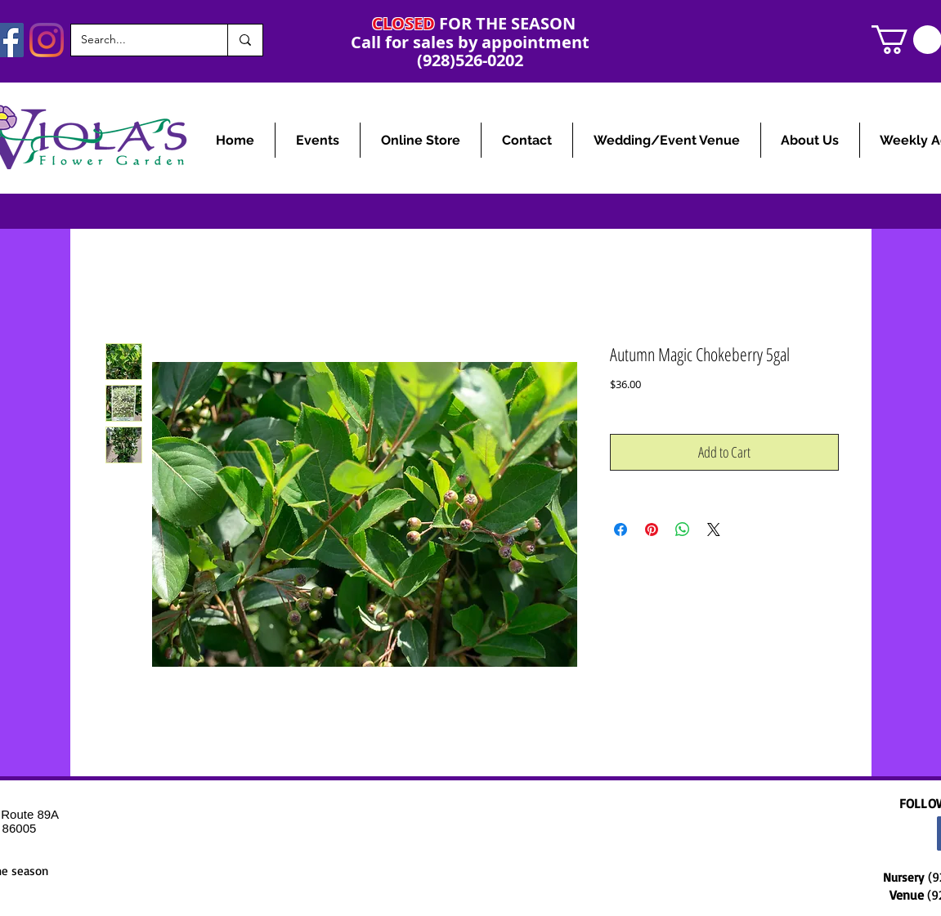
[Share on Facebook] (620, 529)
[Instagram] (46, 40)
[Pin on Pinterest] (651, 529)
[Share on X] (714, 529)
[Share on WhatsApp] (682, 529)
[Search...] (137, 40)
